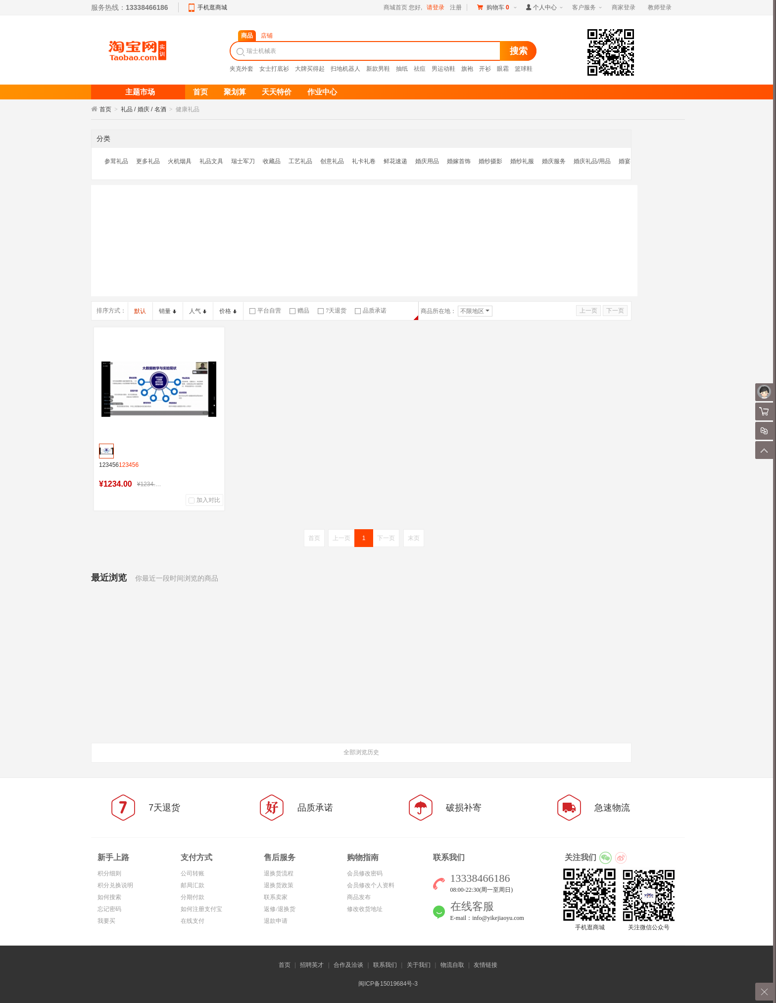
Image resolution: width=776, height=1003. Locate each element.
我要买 (106, 920)
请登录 (435, 7)
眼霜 (503, 68)
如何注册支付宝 (201, 909)
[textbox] (366, 51)
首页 (105, 109)
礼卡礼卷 (364, 161)
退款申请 (276, 920)
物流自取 (452, 964)
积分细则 (109, 873)
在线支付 (192, 920)
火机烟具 (180, 161)
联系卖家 (276, 897)
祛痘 (420, 68)
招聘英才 (312, 964)
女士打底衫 (274, 68)
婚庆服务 (554, 161)
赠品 (299, 310)
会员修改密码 (365, 873)
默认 (140, 311)
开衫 (485, 68)
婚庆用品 (427, 161)
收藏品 (272, 161)
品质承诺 (371, 310)
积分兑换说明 (115, 885)
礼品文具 (211, 161)
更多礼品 (148, 161)
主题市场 (140, 92)
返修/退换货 (279, 909)
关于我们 (419, 964)
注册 (456, 7)
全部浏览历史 (361, 752)
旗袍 (467, 68)
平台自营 (265, 310)
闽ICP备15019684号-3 (388, 983)
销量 (167, 311)
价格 (228, 311)
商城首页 (395, 7)
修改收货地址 (365, 909)
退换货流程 (278, 873)
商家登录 (623, 7)
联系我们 (385, 964)
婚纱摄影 (490, 161)
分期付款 (192, 897)
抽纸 (402, 68)
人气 (197, 311)
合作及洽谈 (348, 964)
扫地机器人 (345, 68)
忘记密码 (109, 909)
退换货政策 (278, 885)
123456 (119, 464)
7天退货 (332, 310)
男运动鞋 (443, 68)
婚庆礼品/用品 (592, 161)
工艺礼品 (300, 161)
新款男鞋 (378, 68)
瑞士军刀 (243, 161)
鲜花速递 (395, 161)
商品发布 (359, 897)
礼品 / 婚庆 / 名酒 (143, 109)
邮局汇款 (192, 885)
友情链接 (485, 964)
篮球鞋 (524, 68)
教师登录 (660, 7)
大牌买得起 (310, 68)
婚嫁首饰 (459, 161)
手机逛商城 (212, 7)
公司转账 (192, 873)
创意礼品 (332, 161)
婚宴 (624, 161)
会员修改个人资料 (370, 885)
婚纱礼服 (522, 161)
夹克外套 (241, 68)
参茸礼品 (116, 161)
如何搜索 (109, 897)
